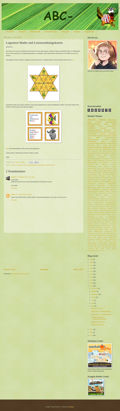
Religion (114, 222)
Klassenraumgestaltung (94, 158)
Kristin (13, 194)
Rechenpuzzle (91, 183)
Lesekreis (102, 179)
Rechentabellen (112, 183)
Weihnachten (101, 160)
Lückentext (107, 212)
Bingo (89, 137)
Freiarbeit (91, 126)
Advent (96, 176)
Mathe (114, 179)
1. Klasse (103, 145)
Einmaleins (102, 176)
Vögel (94, 237)
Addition (13, 165)
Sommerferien (107, 227)
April (92, 306)
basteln (104, 244)
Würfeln (101, 241)
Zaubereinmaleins (103, 243)
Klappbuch (113, 156)
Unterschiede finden (111, 235)
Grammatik (105, 139)
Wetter (89, 151)
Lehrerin (109, 210)
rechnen (108, 248)
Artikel (109, 193)
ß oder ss (103, 250)
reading (102, 248)
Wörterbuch (113, 189)
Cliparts (77, 31)
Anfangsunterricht (93, 139)
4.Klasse (114, 153)
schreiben (103, 134)
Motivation (108, 181)
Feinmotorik (113, 204)
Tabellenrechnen (98, 231)
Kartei (98, 168)
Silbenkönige (100, 227)
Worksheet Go (112, 239)
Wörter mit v (92, 241)
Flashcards (90, 206)
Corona (106, 198)
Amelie (13, 177)
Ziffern (95, 244)
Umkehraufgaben (101, 235)
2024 (91, 265)
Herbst (114, 139)
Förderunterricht (92, 166)
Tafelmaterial (108, 231)
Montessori (103, 143)
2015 (91, 332)
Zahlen (114, 241)
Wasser (105, 237)
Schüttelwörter (112, 185)
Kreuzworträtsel (106, 158)
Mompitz (109, 214)
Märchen (114, 214)
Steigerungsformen (98, 229)
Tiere (100, 126)
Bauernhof (98, 195)
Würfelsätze (108, 241)
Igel (115, 208)
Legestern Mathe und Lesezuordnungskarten (99, 318)
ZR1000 (99, 172)
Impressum (89, 31)
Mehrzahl (90, 181)
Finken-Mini (113, 155)
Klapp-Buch (102, 156)
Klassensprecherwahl (93, 210)
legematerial (91, 248)
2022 (91, 271)
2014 (91, 335)
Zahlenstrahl (93, 174)
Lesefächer (113, 210)
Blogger (71, 407)
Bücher (98, 198)
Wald (89, 189)
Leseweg (113, 149)
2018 (91, 283)
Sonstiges (65, 31)
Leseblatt (103, 128)
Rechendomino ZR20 (97, 325)
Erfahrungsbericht (99, 202)
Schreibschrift (92, 136)
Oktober (94, 291)
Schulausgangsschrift (105, 170)
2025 (91, 262)
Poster (114, 151)
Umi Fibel (113, 187)
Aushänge (113, 193)
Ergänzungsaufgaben (111, 202)
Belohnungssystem (92, 197)
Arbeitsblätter (112, 134)
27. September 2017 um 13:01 (25, 177)
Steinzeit (107, 229)
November (94, 288)
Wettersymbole (112, 237)
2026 (91, 259)
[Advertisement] (43, 250)
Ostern (101, 216)
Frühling (101, 206)
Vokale (89, 237)
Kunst (103, 168)
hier (73, 60)
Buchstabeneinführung (94, 130)
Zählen (100, 174)
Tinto (103, 187)
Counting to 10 (112, 198)
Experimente (91, 204)
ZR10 (100, 151)
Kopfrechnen (91, 149)
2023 (91, 268)
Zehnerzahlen (113, 243)
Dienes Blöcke (94, 200)
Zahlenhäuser (105, 172)
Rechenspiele (113, 220)
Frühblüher (113, 164)
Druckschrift (112, 145)
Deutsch (21, 31)
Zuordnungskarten (103, 162)
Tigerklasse (106, 233)
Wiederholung (91, 239)
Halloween (90, 156)
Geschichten (105, 177)
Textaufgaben (91, 233)
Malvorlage (113, 212)
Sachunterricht (50, 31)
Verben (95, 160)
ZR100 (114, 143)
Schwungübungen (106, 225)
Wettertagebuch (96, 189)
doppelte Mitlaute (112, 244)
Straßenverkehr (92, 187)
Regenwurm (108, 222)
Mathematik (35, 31)
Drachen (114, 200)
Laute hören (103, 210)
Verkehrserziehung (110, 137)
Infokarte (114, 147)
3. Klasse (113, 162)
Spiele (98, 137)
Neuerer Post (9, 269)
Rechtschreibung (94, 124)
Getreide (114, 166)
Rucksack (90, 223)
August (93, 297)
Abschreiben (91, 155)
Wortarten (95, 151)
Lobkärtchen (101, 212)
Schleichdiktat (101, 185)
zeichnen (114, 248)
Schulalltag (98, 225)
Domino (114, 132)
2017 (91, 286)
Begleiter (106, 195)
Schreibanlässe (91, 225)
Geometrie (98, 177)
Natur (114, 168)
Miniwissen (96, 181)
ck (106, 244)
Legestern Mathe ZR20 (98, 322)
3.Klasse (90, 164)
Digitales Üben (103, 200)
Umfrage (94, 235)
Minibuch (103, 214)
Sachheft (96, 223)
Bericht (102, 197)
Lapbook (96, 179)
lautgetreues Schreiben (110, 246)
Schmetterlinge (104, 223)
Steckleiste (100, 136)
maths (96, 248)
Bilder (114, 124)
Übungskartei (112, 174)
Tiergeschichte (98, 233)
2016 (91, 329)
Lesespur (109, 179)
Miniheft (109, 151)
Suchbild (90, 231)
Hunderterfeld (112, 177)
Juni (92, 300)
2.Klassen (90, 193)
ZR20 (107, 153)
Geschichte (106, 166)
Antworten (14, 188)
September (94, 294)
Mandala (114, 158)
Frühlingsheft (107, 206)
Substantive (113, 229)
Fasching (107, 204)
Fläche (109, 176)
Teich (115, 231)
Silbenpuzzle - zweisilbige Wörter (101, 314)
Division (99, 155)
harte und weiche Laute (94, 246)
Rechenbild (91, 153)
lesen (25, 165)
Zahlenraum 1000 (111, 160)
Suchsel (99, 187)
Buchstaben (98, 132)
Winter (110, 143)
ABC (97, 164)
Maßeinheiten (91, 214)
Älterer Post (78, 269)
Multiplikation (98, 147)
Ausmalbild (90, 195)
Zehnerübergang (92, 162)
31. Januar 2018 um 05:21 (24, 194)
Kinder (104, 151)
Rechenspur (101, 183)
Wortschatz (105, 189)
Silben (94, 227)
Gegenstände (91, 177)
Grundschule (107, 132)
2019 (91, 280)
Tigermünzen (113, 233)
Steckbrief (90, 229)
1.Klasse (101, 119)
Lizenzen (95, 212)
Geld (100, 166)
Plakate (90, 160)
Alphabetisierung (103, 193)
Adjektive (90, 176)
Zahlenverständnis (93, 191)
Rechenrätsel (105, 220)
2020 (91, 277)
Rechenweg (100, 222)
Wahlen (99, 237)
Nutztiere (113, 181)
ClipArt (106, 124)
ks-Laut (102, 246)
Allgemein (104, 164)
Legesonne (109, 168)
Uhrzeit (108, 187)
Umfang (89, 235)
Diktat (109, 200)
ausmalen (105, 174)
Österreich (113, 191)
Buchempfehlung (112, 197)
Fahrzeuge (97, 204)
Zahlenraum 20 (50, 165)
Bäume (103, 141)
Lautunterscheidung (94, 143)
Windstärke (98, 239)
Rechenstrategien (92, 222)
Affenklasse (96, 193)
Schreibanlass (112, 223)
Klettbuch (113, 141)
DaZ (89, 200)
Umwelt (114, 170)
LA (99, 210)
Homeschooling (92, 168)
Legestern (19, 165)
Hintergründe (103, 208)
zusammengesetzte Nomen (94, 250)
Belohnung (113, 195)
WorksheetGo (92, 141)
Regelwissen (107, 147)
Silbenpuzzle (97, 153)
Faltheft (102, 204)
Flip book (96, 206)
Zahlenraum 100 (110, 130)
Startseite (10, 31)
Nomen (90, 170)
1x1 (110, 153)
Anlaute (114, 136)
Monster (102, 181)
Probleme (95, 170)
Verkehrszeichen (92, 172)
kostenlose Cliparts (104, 191)
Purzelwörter (91, 220)
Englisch (90, 202)
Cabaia (102, 198)
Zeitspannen (91, 244)
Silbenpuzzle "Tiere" (97, 308)
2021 (91, 274)
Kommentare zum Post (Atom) (20, 273)
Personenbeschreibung (93, 218)
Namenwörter (91, 216)
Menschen (97, 214)
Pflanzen (102, 218)
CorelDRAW (91, 128)
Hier (7, 148)
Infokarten (90, 179)
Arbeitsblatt (91, 132)
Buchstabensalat (92, 198)
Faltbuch (105, 155)
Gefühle (114, 176)
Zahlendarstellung (92, 243)
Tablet (103, 153)
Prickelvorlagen (112, 218)
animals (100, 244)
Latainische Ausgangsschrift (103, 149)
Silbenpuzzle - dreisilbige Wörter (101, 311)
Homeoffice (110, 208)
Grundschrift (95, 208)
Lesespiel (90, 212)
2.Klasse (98, 122)
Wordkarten (105, 239)
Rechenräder (98, 220)
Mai (92, 303)
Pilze (106, 218)
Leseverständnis (32, 165)
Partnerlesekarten (112, 216)
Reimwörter (91, 185)
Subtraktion (41, 165)
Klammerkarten (92, 134)
